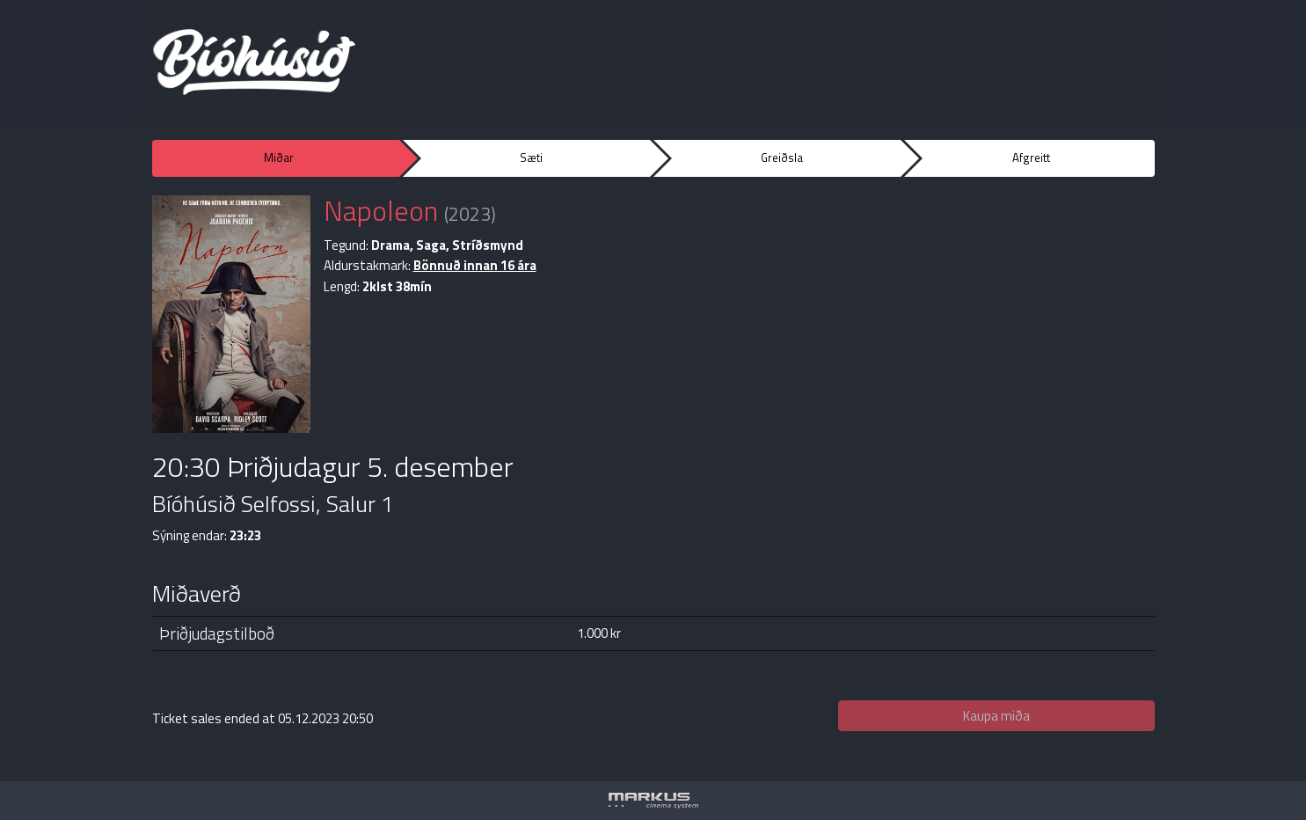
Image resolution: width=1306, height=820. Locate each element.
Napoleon (381, 210)
